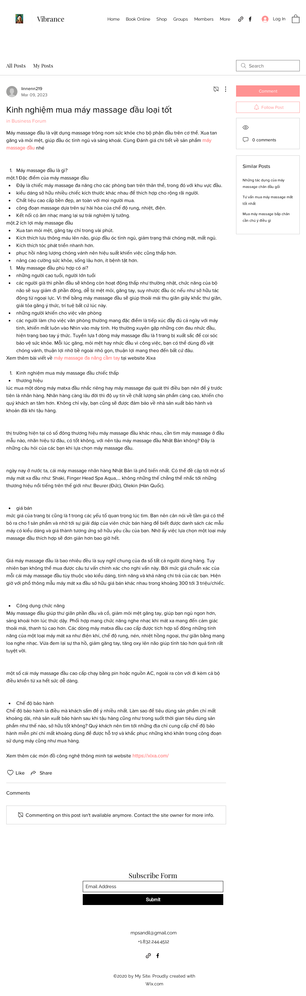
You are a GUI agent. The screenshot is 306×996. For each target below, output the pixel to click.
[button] (295, 18)
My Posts (43, 65)
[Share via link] (41, 772)
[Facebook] (250, 19)
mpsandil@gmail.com (154, 933)
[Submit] (153, 899)
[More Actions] (222, 89)
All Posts (16, 65)
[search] (268, 65)
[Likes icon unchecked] (10, 772)
